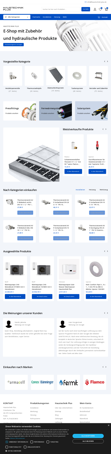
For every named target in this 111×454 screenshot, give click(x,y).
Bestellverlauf (85, 406)
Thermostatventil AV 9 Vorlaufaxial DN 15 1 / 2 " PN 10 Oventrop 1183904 (61, 225)
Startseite (36, 17)
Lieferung (58, 416)
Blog (56, 409)
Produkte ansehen (11, 113)
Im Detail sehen (42, 290)
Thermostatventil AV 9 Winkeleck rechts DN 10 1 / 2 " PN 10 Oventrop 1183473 (25, 202)
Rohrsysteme (35, 413)
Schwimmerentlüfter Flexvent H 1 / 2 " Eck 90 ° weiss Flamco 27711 (72, 162)
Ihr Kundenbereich (86, 402)
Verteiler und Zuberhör (98, 88)
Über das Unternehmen (63, 402)
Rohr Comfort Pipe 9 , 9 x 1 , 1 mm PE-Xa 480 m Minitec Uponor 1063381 (95, 281)
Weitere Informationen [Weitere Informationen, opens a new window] (17, 438)
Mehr (65, 17)
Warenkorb (84, 413)
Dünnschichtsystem (56, 88)
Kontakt (8, 397)
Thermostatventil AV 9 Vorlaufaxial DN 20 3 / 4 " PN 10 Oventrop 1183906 (61, 202)
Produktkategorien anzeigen (16, 45)
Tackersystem (77, 88)
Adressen (83, 409)
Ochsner (62, 276)
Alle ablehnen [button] (88, 441)
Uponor (91, 157)
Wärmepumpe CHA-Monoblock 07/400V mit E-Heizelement (15, 281)
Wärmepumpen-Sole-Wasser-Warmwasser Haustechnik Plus (67, 281)
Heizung (57, 17)
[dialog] (55, 438)
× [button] (108, 425)
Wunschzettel (85, 416)
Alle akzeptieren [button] (88, 436)
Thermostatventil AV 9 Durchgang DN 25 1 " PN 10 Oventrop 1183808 (97, 225)
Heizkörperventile (12, 88)
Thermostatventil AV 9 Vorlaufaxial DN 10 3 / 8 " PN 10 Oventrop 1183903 (97, 202)
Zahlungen (59, 413)
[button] (37, 451)
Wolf (6, 276)
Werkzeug (34, 406)
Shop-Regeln (59, 420)
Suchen (85, 9)
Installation (47, 17)
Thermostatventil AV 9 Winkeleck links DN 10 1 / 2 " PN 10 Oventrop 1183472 (25, 225)
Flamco (66, 157)
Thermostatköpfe (34, 88)
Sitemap (58, 406)
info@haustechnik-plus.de (96, 2)
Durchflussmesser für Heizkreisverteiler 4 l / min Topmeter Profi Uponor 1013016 (97, 162)
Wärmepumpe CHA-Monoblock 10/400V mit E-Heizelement (42, 281)
